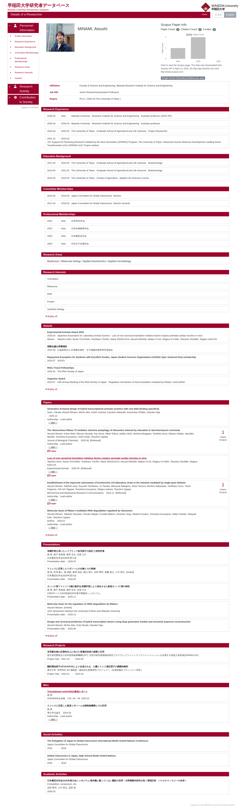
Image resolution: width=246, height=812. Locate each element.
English (230, 14)
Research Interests (24, 72)
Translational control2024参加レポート (67, 691)
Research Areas (22, 67)
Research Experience (25, 41)
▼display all (51, 316)
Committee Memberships (26, 53)
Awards (18, 78)
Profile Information (23, 36)
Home (204, 14)
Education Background (25, 47)
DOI (53, 423)
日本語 (218, 14)
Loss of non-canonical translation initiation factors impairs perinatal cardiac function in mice (97, 458)
